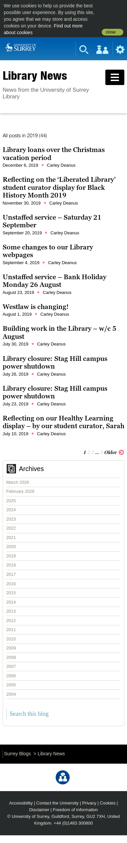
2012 (11, 620)
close (110, 32)
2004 (11, 694)
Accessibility (21, 803)
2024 (11, 509)
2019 (11, 555)
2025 (11, 500)
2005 (11, 684)
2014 (11, 602)
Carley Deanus (61, 165)
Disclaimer (39, 809)
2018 (11, 564)
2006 (11, 675)
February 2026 (20, 491)
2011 (11, 629)
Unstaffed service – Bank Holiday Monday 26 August (54, 281)
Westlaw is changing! (36, 306)
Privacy (89, 803)
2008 (11, 657)
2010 (11, 638)
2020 (11, 546)
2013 (11, 611)
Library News (35, 75)
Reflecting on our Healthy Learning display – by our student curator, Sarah (63, 422)
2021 (11, 537)
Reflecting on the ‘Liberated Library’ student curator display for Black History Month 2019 (59, 187)
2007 (11, 666)
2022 (11, 528)
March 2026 (17, 482)
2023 (11, 519)
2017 (11, 574)
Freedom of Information (75, 809)
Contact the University (57, 803)
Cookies (108, 803)
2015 (11, 592)
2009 (11, 647)
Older (114, 452)
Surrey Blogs (17, 753)
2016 (11, 583)
